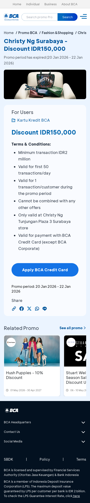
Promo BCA (27, 32)
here (76, 496)
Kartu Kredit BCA (31, 120)
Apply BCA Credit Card (45, 269)
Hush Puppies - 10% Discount (24, 375)
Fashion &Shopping (57, 32)
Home (17, 4)
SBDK (8, 459)
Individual (33, 4)
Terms (81, 459)
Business (50, 4)
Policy (45, 459)
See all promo (73, 328)
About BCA (69, 4)
